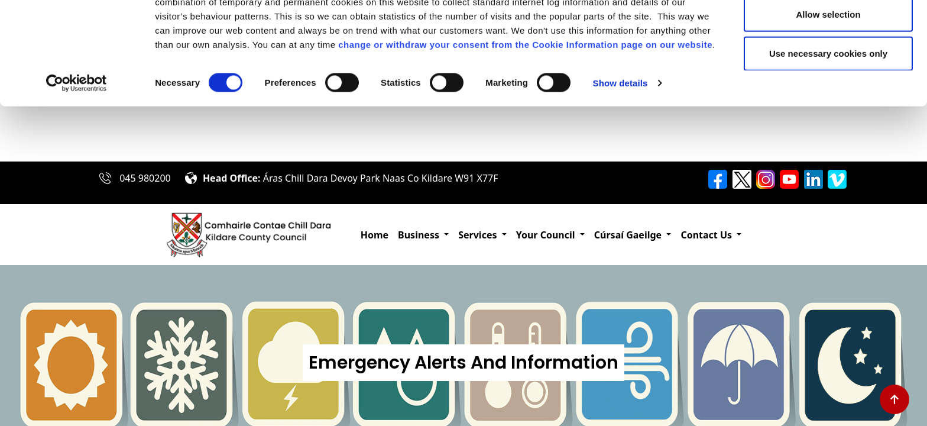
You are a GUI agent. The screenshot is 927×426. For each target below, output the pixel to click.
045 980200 (145, 178)
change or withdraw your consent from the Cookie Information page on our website (525, 100)
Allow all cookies (828, 31)
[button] (423, 235)
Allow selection (828, 70)
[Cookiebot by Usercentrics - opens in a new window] (76, 138)
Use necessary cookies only (828, 109)
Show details (620, 138)
